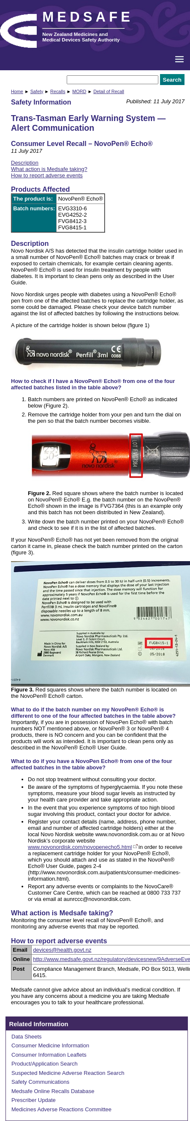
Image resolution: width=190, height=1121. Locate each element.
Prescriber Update (33, 1100)
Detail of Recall (108, 91)
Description (24, 163)
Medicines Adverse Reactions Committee (61, 1109)
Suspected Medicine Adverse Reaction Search (67, 1073)
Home (17, 91)
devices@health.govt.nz (62, 950)
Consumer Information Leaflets (49, 1055)
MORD (79, 91)
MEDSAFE (87, 17)
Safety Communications (40, 1082)
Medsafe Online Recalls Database (53, 1091)
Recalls (57, 91)
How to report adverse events (47, 175)
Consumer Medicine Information (50, 1045)
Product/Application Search (44, 1063)
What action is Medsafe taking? (49, 169)
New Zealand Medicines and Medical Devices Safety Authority (80, 36)
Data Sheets (26, 1036)
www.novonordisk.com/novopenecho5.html (80, 847)
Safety (36, 91)
